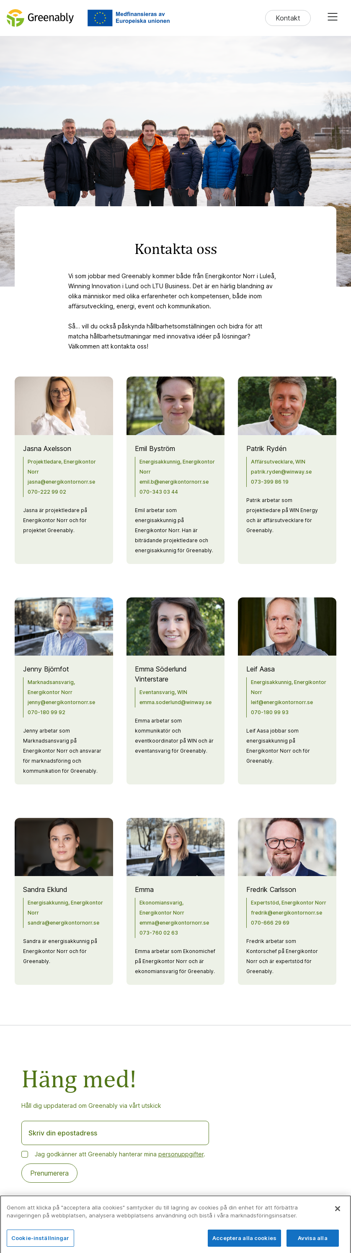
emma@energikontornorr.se (174, 923)
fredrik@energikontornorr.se (286, 913)
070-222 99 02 (47, 492)
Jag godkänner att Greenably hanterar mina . (120, 1154)
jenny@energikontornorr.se (61, 702)
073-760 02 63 (158, 933)
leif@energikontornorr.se (282, 702)
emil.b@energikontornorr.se (174, 482)
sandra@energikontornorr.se (63, 923)
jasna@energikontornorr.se (61, 482)
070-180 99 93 (270, 712)
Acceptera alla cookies (244, 1243)
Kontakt (288, 18)
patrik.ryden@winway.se (281, 472)
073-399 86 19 (270, 482)
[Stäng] (337, 1214)
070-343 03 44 (158, 492)
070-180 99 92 (46, 712)
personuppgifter (181, 1154)
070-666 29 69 (270, 923)
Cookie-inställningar (40, 1243)
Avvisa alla (312, 1243)
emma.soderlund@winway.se (175, 702)
